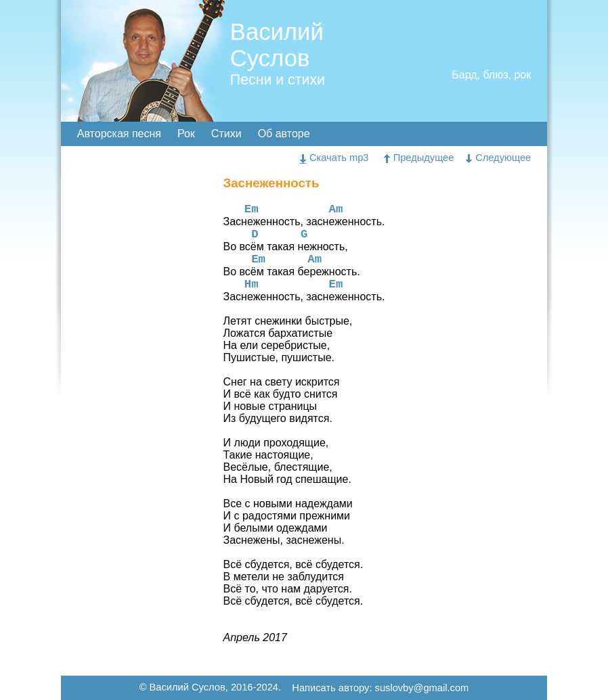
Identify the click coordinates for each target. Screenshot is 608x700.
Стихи (226, 133)
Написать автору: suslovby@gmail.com (380, 688)
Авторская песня (119, 133)
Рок (186, 133)
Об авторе (284, 133)
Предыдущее (419, 157)
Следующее (498, 157)
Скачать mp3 (334, 157)
